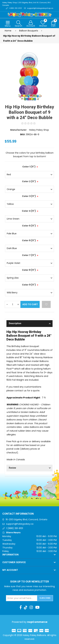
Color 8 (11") (29, 270)
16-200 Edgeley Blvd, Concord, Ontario (26, 519)
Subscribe (45, 598)
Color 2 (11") (29, 181)
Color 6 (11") (29, 240)
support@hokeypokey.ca (19, 523)
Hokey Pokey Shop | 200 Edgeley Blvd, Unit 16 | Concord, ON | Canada (26, 3)
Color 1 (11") (29, 166)
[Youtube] (37, 607)
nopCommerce (37, 622)
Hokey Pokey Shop (39, 129)
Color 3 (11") (29, 196)
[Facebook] (21, 607)
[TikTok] (25, 607)
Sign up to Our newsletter (29, 581)
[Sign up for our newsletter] (21, 598)
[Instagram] (31, 607)
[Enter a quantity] (12, 304)
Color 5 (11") (29, 225)
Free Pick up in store (17, 441)
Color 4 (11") (29, 210)
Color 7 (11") (29, 255)
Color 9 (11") (29, 284)
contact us (20, 390)
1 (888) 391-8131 (14, 528)
